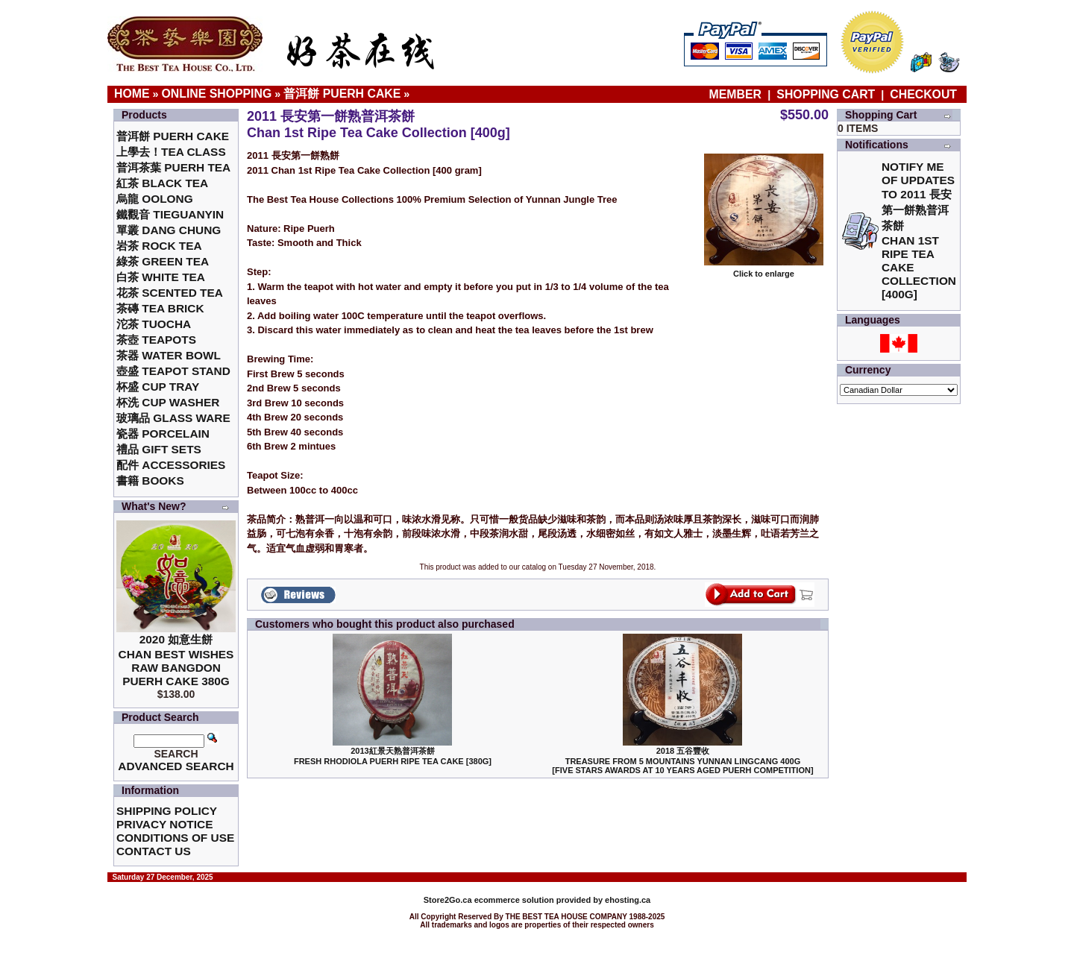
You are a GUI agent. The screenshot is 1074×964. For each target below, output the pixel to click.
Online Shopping (217, 93)
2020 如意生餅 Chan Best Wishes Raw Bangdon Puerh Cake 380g (176, 660)
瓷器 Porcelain (163, 433)
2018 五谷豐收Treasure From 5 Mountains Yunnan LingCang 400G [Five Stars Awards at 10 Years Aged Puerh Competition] (682, 760)
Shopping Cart (825, 94)
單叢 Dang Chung (168, 230)
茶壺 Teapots (156, 339)
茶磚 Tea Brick (160, 308)
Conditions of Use (175, 837)
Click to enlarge (763, 270)
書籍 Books (150, 480)
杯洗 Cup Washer (167, 402)
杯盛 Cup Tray (157, 386)
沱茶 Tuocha (153, 324)
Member (737, 94)
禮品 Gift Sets (158, 449)
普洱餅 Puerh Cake (342, 93)
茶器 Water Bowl (168, 355)
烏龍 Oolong (154, 198)
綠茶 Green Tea (162, 261)
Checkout (923, 94)
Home (132, 93)
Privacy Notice (164, 824)
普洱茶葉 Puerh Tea (173, 167)
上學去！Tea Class (171, 151)
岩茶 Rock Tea (159, 245)
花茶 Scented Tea (169, 292)
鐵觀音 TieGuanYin (170, 214)
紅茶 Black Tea (162, 183)
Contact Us (153, 851)
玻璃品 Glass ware (173, 418)
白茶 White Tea (160, 277)
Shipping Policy (166, 810)
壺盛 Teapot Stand (173, 371)
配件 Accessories (170, 465)
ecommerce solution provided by (514, 899)
